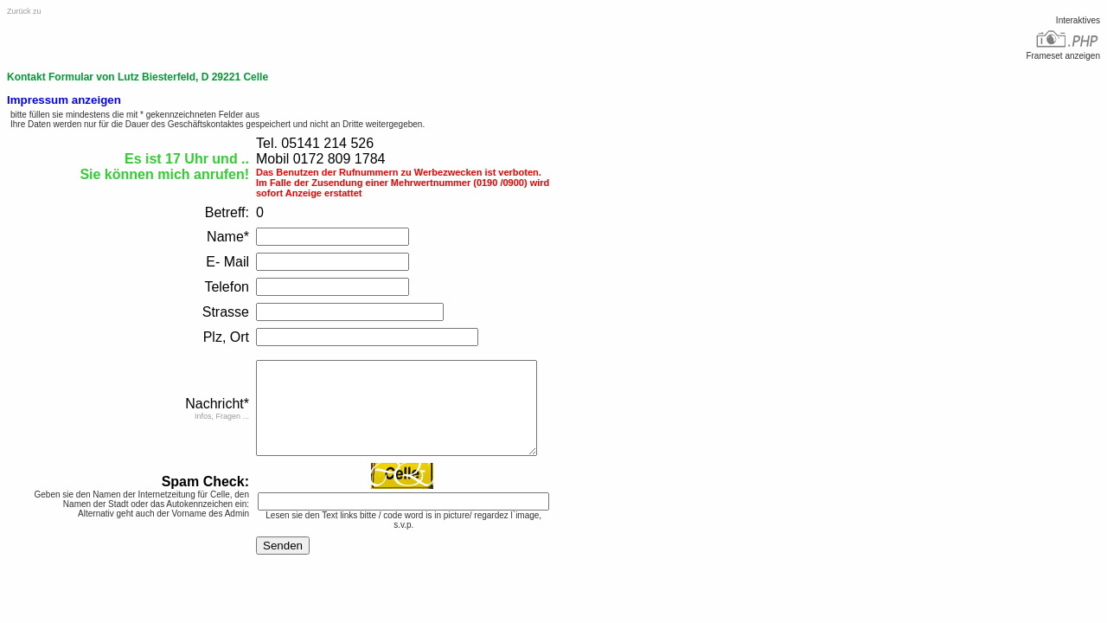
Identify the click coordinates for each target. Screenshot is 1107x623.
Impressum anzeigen (64, 99)
